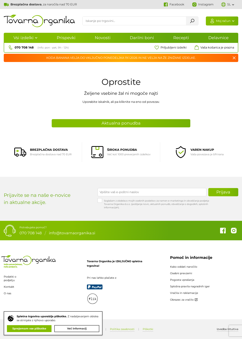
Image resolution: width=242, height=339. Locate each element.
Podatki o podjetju (10, 278)
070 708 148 (30, 233)
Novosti (103, 37)
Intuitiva (227, 329)
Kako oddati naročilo (183, 266)
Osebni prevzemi (181, 273)
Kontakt (9, 286)
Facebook (222, 230)
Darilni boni (142, 37)
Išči (192, 21)
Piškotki (148, 329)
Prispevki (66, 37)
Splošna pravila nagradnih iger (190, 286)
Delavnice (218, 37)
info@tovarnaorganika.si (72, 233)
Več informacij (77, 328)
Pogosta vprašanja (182, 280)
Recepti (181, 37)
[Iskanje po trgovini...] (134, 21)
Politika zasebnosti (122, 329)
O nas (7, 293)
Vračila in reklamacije (184, 293)
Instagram (233, 230)
